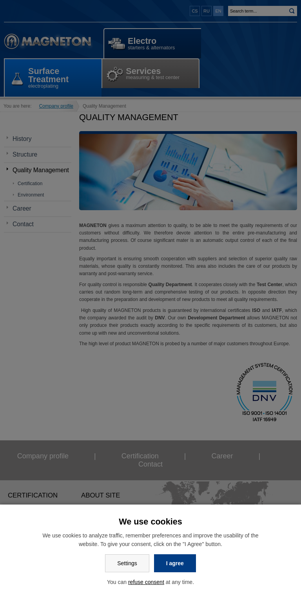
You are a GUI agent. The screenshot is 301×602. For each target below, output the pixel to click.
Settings (127, 563)
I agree (175, 563)
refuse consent (146, 582)
